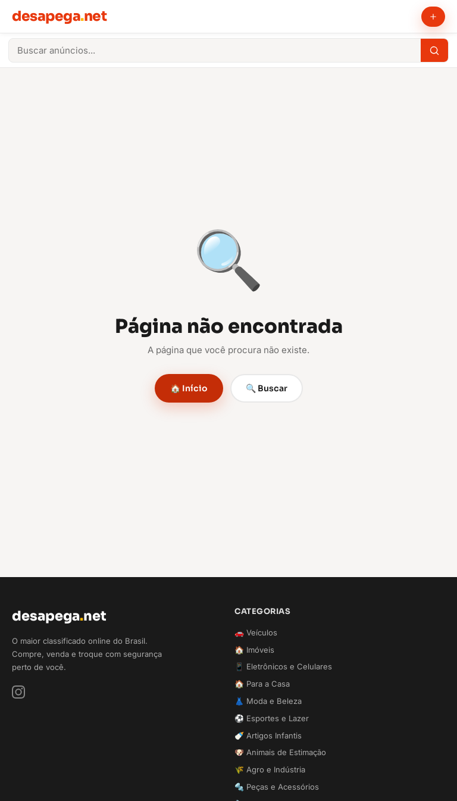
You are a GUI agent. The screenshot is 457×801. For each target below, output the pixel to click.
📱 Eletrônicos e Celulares (283, 666)
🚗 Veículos (255, 632)
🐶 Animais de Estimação (280, 752)
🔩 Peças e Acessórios (276, 786)
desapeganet (59, 16)
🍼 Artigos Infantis (268, 735)
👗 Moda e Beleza (268, 701)
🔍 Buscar (266, 388)
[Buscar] (434, 50)
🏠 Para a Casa (262, 683)
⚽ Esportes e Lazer (271, 718)
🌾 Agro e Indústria (269, 769)
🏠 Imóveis (254, 649)
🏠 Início (189, 388)
